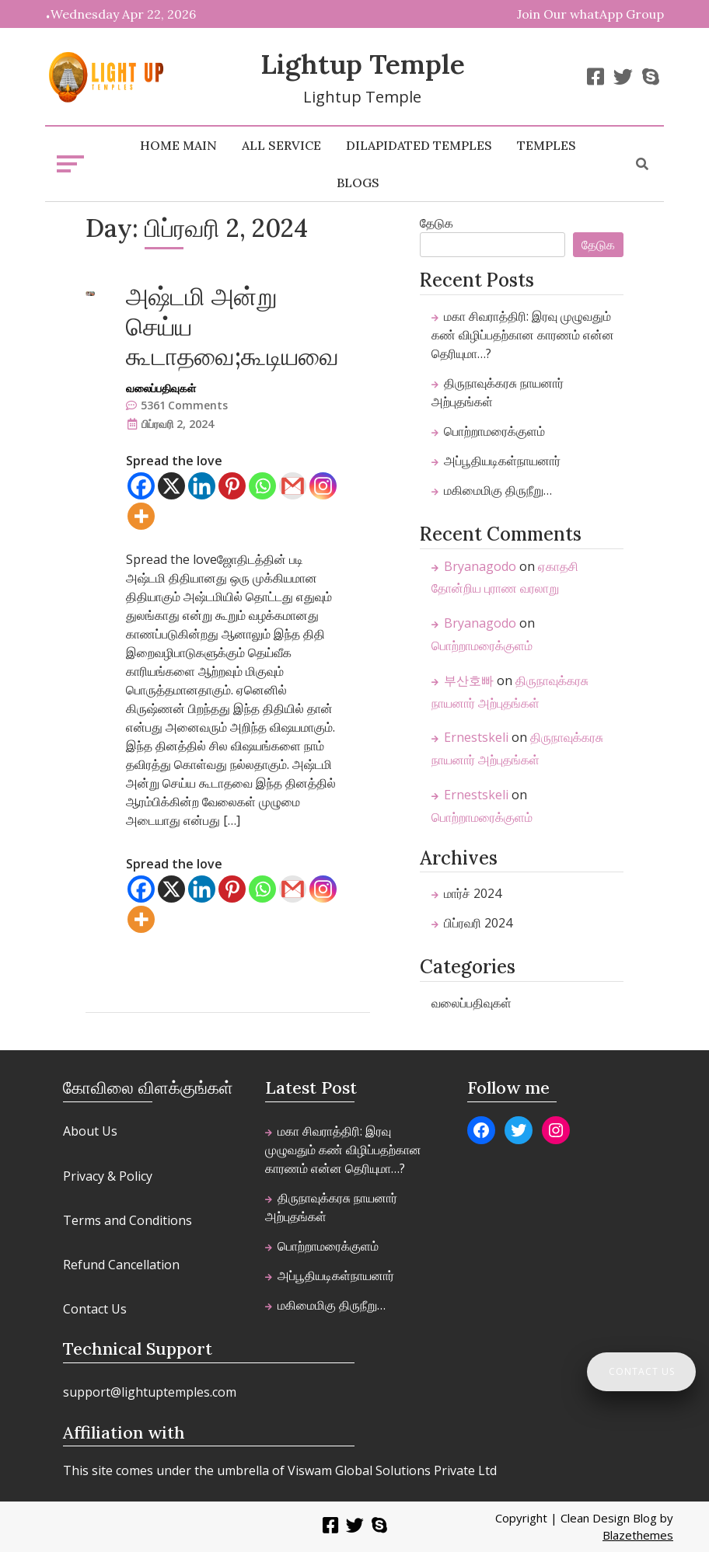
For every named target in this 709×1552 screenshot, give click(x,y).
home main (178, 145)
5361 (184, 405)
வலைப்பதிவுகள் (161, 388)
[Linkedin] (201, 485)
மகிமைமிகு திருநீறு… (498, 490)
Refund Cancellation (121, 1264)
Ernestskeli (476, 737)
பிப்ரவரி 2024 (478, 922)
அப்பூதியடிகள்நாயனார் (502, 460)
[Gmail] (292, 485)
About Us (90, 1131)
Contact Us (95, 1308)
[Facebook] (141, 485)
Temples (546, 145)
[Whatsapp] (262, 485)
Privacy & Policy (107, 1176)
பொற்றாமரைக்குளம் (494, 431)
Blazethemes (637, 1535)
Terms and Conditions (127, 1220)
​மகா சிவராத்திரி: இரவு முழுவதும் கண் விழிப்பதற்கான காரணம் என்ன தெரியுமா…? (522, 335)
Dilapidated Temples (419, 145)
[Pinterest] (232, 485)
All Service (281, 145)
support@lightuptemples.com (149, 1392)
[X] (171, 485)
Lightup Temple (362, 64)
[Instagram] (323, 485)
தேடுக (436, 222)
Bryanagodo (480, 566)
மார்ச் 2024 (472, 893)
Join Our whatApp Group (590, 14)
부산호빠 (469, 680)
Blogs (358, 182)
